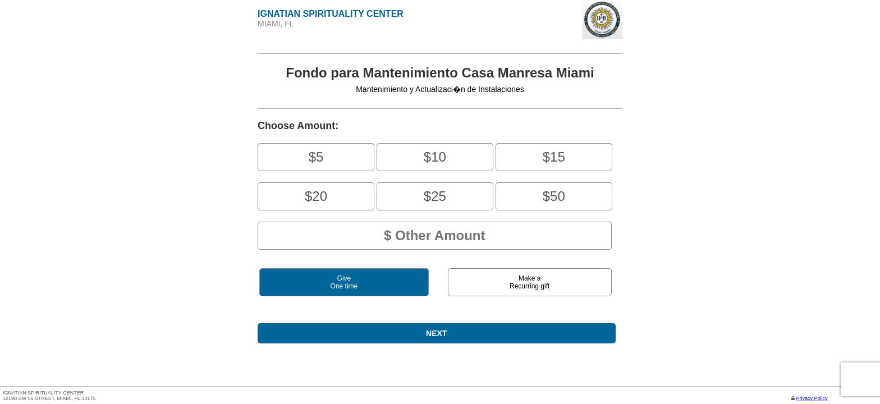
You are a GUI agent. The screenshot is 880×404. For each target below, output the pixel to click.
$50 (554, 196)
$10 (435, 156)
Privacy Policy (812, 398)
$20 (316, 196)
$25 (435, 196)
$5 (316, 156)
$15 (554, 156)
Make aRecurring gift (529, 282)
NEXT (436, 333)
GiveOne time (344, 282)
